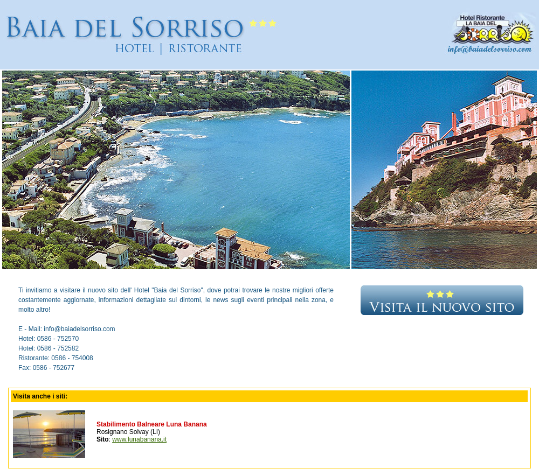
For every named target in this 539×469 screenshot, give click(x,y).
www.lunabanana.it (139, 439)
